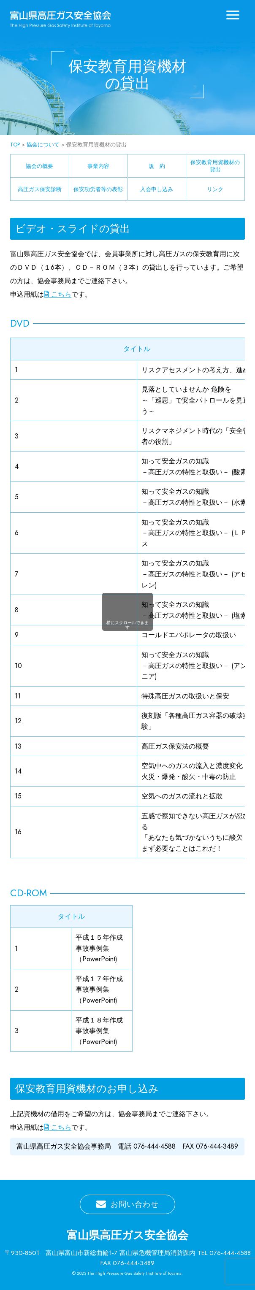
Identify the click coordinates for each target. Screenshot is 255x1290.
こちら (57, 294)
